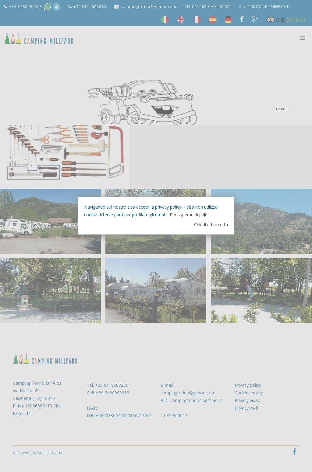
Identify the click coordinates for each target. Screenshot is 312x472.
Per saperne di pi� (188, 214)
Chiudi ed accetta (211, 224)
